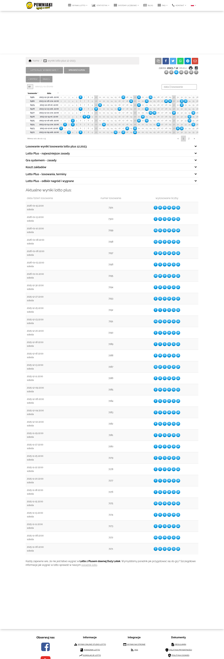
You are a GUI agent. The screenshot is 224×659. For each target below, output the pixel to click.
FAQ (162, 5)
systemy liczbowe (125, 5)
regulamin (178, 644)
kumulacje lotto (90, 655)
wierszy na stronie (40, 86)
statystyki (100, 5)
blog (148, 5)
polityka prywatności (178, 650)
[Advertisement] (112, 33)
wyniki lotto (77, 5)
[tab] (112, 146)
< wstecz (32, 79)
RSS (134, 650)
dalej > (46, 79)
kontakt (178, 5)
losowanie (32, 93)
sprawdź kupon (77, 70)
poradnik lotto (89, 564)
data (49, 93)
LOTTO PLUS (43, 70)
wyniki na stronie (134, 644)
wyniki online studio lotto (90, 644)
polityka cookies (178, 655)
